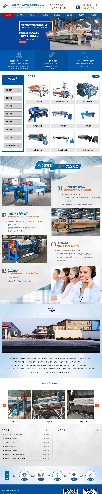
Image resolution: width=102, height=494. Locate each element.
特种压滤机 (9, 129)
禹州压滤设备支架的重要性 (10, 446)
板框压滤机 (9, 98)
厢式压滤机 (9, 106)
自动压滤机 (9, 137)
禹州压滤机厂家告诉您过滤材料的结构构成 (14, 454)
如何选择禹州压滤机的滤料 (10, 438)
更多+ (98, 430)
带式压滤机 (9, 122)
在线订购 (82, 15)
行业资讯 (45, 15)
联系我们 (94, 15)
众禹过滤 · (51, 383)
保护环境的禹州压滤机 (9, 442)
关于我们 (51, 311)
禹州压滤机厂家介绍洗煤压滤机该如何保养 (14, 458)
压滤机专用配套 (10, 145)
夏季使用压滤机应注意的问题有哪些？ (13, 434)
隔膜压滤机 (9, 114)
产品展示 (32, 15)
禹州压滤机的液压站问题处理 (10, 450)
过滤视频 (57, 15)
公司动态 (6, 430)
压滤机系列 (9, 90)
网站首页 (8, 15)
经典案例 (69, 15)
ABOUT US (51, 308)
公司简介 (20, 15)
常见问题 (61, 430)
